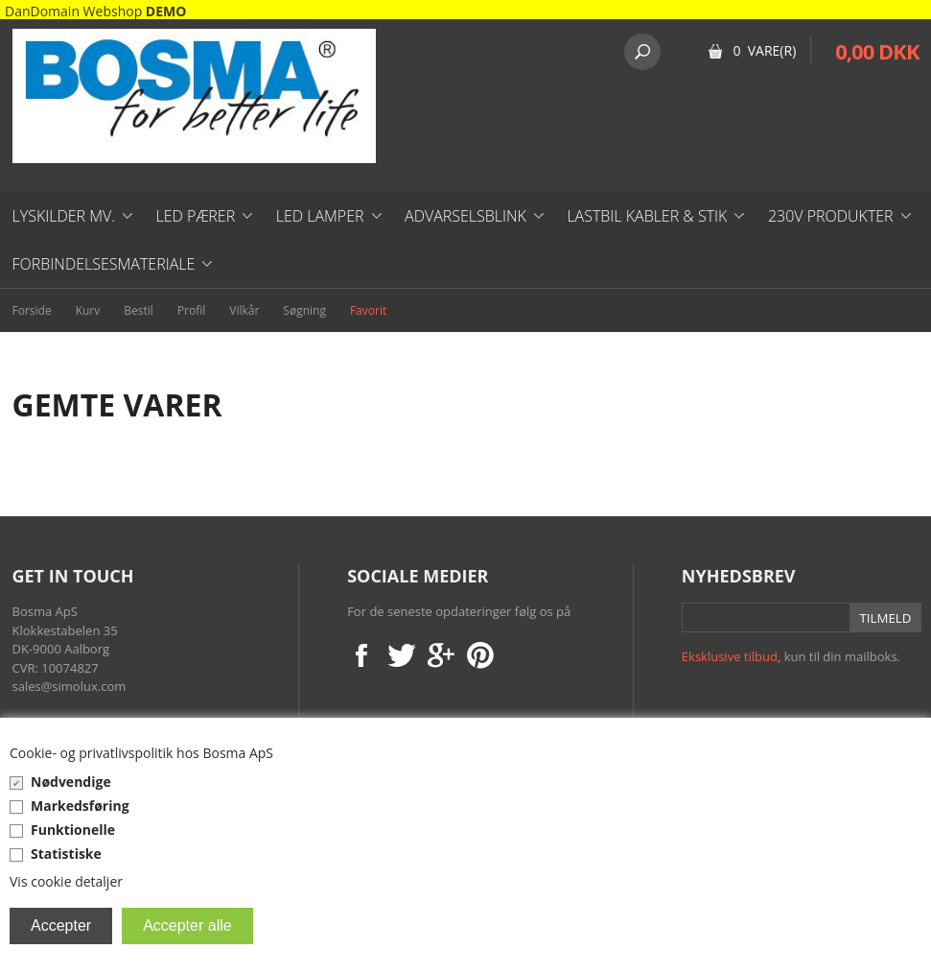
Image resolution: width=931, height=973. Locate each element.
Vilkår (244, 310)
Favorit (368, 310)
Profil (191, 310)
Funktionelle (73, 829)
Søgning (304, 310)
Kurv (88, 310)
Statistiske (66, 853)
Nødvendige (71, 781)
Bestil (138, 310)
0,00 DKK (877, 50)
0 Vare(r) (764, 50)
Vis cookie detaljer (66, 881)
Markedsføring (80, 805)
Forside (32, 310)
